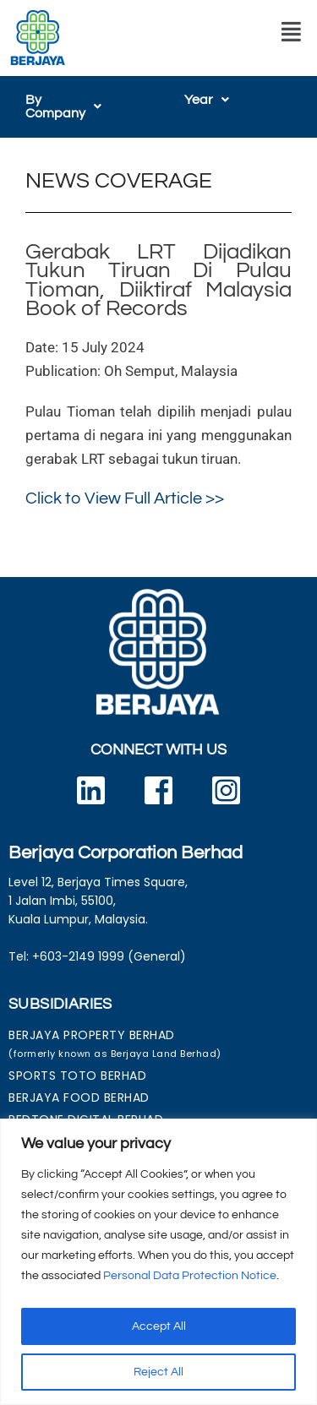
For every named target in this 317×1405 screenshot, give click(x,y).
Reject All (158, 1372)
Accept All (159, 1326)
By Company (72, 99)
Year (206, 99)
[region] (158, 1262)
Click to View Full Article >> (124, 485)
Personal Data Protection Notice (189, 1276)
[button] (291, 32)
